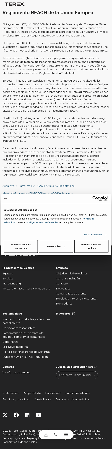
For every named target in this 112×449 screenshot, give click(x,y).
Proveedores (64, 303)
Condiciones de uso (77, 393)
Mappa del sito (32, 393)
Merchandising (12, 283)
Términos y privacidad (16, 399)
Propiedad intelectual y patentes (77, 298)
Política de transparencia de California (26, 351)
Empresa (62, 267)
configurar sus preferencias (42, 222)
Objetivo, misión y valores (71, 273)
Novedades (63, 288)
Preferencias (10, 393)
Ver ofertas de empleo (16, 372)
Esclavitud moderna (15, 346)
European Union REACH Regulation (25, 356)
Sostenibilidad (12, 313)
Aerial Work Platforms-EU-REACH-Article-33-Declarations (38, 185)
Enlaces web (53, 393)
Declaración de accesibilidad (73, 399)
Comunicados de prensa (71, 293)
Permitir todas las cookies (91, 246)
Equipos (8, 273)
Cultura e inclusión (68, 278)
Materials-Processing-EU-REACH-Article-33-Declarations (38, 193)
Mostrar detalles (93, 234)
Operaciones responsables (19, 328)
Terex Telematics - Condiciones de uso (26, 288)
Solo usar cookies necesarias (20, 246)
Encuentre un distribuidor (77, 375)
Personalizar (56, 246)
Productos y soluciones (18, 267)
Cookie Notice (42, 399)
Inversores (65, 313)
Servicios (8, 278)
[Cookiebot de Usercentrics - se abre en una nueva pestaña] (94, 198)
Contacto (62, 283)
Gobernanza (10, 341)
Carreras (8, 366)
